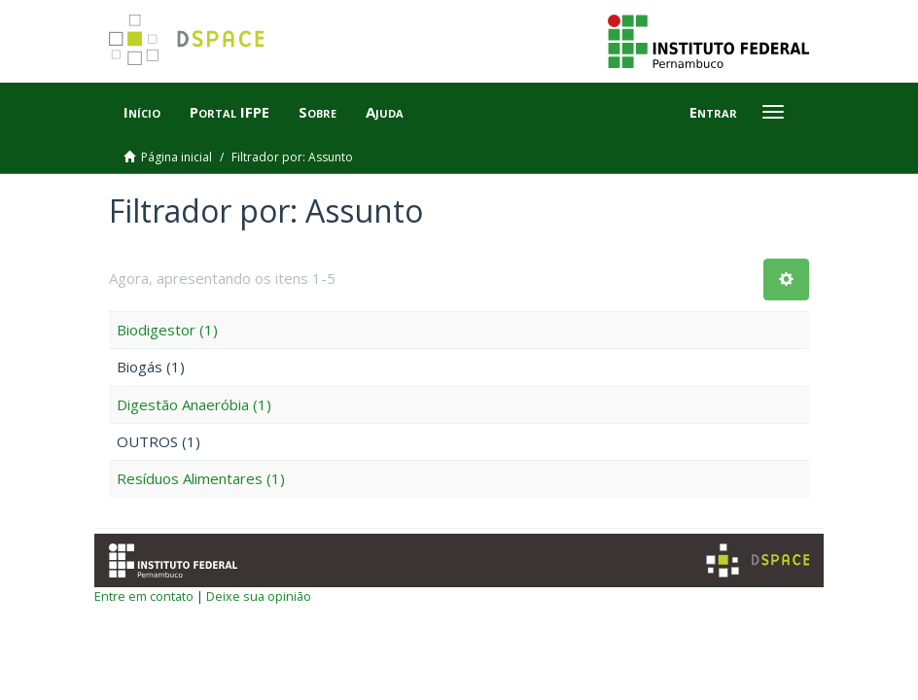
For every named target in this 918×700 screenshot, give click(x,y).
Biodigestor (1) (167, 329)
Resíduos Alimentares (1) (201, 478)
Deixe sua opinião (258, 596)
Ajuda (385, 112)
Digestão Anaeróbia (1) (194, 404)
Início (142, 112)
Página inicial (176, 157)
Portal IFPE (229, 112)
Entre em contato (144, 596)
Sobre (317, 112)
